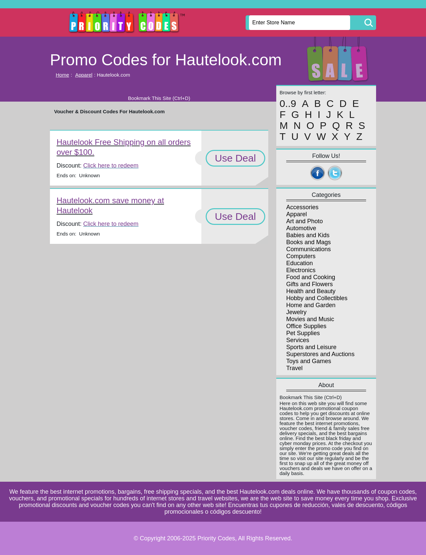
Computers (301, 256)
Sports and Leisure (311, 347)
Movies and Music (310, 319)
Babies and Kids (307, 235)
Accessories (302, 207)
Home (62, 75)
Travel (294, 368)
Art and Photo (304, 221)
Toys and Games (308, 361)
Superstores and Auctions (320, 354)
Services (297, 340)
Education (299, 263)
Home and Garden (310, 305)
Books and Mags (308, 242)
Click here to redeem (110, 165)
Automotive (301, 228)
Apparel (84, 75)
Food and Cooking (310, 277)
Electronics (301, 270)
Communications (308, 249)
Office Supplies (306, 326)
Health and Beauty (310, 291)
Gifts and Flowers (309, 284)
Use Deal (235, 158)
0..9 (288, 104)
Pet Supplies (303, 333)
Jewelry (296, 312)
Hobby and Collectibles (316, 298)
